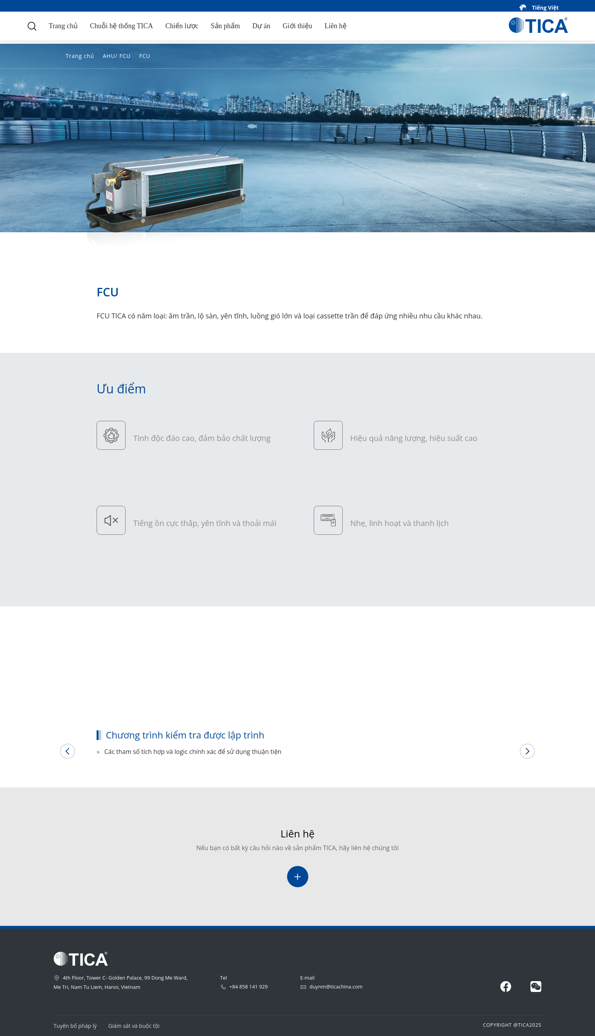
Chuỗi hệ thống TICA (121, 26)
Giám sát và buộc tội (133, 1025)
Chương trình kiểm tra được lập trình (156, 699)
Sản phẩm (225, 26)
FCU (144, 56)
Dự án (261, 26)
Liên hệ (336, 26)
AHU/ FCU (117, 56)
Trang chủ (63, 26)
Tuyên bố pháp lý (75, 1025)
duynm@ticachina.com (331, 986)
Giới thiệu (298, 26)
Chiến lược (182, 26)
